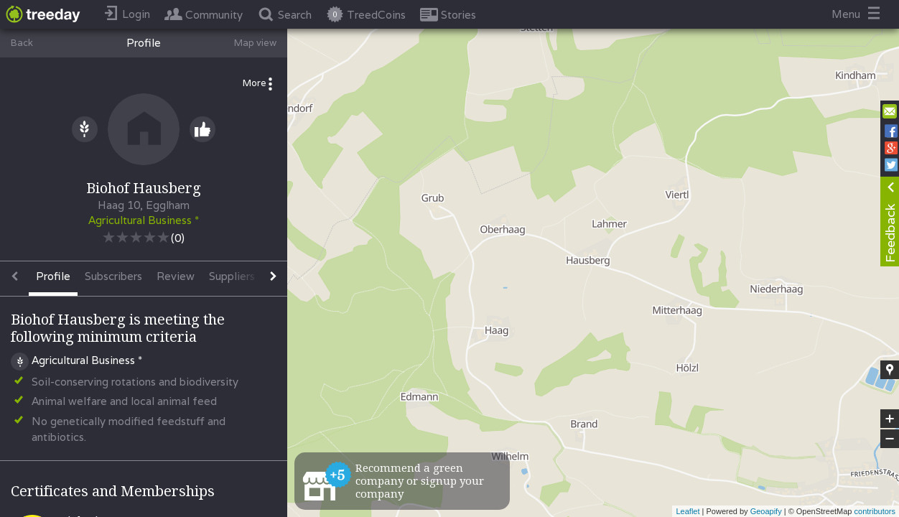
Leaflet (687, 511)
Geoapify (766, 511)
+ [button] (890, 418)
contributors (874, 511)
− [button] (890, 438)
